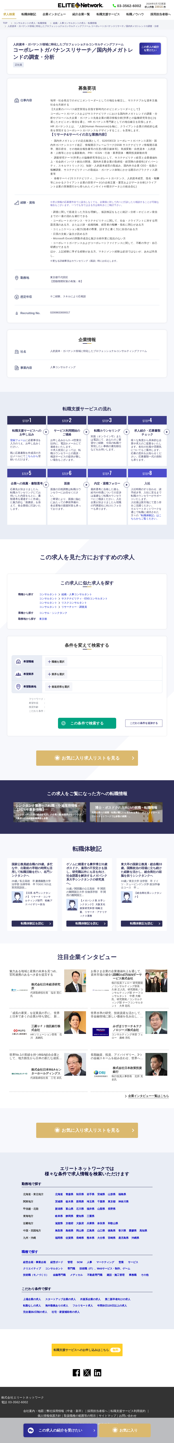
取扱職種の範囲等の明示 (80, 1415)
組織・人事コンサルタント (76, 594)
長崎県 (80, 1237)
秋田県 (80, 1194)
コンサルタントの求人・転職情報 (30, 23)
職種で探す (30, 1252)
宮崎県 (111, 1237)
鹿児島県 (123, 1237)
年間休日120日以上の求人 (112, 1305)
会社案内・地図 (33, 1410)
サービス (133, 1262)
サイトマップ (107, 1415)
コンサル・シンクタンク (53, 612)
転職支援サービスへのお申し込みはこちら (87, 1350)
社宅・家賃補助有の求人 (66, 1311)
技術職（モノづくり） (36, 1274)
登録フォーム (17, 440)
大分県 (101, 1237)
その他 (145, 1274)
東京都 (43, 618)
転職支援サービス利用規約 (128, 1410)
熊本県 (90, 1237)
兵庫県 (90, 1223)
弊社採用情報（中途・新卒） (65, 1410)
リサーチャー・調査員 (74, 606)
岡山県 (80, 1230)
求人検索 (9, 14)
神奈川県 (123, 1201)
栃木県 (69, 1201)
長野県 (111, 1208)
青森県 (69, 1194)
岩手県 (90, 1194)
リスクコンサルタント (74, 602)
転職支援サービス (108, 14)
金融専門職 (59, 1274)
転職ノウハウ (135, 14)
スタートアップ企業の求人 (60, 1299)
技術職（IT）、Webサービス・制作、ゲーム (104, 1268)
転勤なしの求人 (32, 1305)
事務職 (133, 1274)
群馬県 (80, 1201)
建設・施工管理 (116, 1274)
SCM (80, 1262)
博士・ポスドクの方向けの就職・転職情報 (126, 812)
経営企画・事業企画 (34, 1262)
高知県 (143, 1230)
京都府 (69, 1223)
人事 (89, 1262)
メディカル (76, 1274)
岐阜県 (59, 1216)
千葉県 (101, 1201)
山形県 (111, 1194)
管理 (70, 1262)
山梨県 (101, 1208)
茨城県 (59, 1201)
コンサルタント (48, 594)
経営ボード (56, 1262)
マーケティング (105, 1262)
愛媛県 (133, 1230)
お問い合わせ (128, 1415)
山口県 (101, 1230)
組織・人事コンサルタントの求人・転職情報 (75, 23)
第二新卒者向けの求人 (117, 1299)
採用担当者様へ (160, 14)
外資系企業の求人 (90, 1299)
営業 (121, 1262)
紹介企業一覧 (81, 14)
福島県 (122, 1194)
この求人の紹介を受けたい (150, 48)
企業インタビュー (54, 14)
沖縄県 (135, 1237)
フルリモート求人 (83, 1305)
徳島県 (111, 1230)
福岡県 (59, 1237)
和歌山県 (113, 1223)
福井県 (90, 1208)
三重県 (90, 1216)
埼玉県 (90, 1201)
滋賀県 (59, 1223)
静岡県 (69, 1216)
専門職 (71, 1268)
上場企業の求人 (32, 1299)
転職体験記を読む (32, 923)
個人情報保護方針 (49, 1415)
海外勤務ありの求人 (56, 1305)
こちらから (31, 456)
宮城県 (101, 1194)
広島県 (90, 1230)
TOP (5, 23)
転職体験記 (28, 14)
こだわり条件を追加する (144, 723)
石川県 (80, 1208)
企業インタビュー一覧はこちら (148, 1095)
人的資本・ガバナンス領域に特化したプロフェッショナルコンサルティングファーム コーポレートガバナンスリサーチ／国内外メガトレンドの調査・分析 (83, 26)
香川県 (122, 1230)
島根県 (69, 1230)
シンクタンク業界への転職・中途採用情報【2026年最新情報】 (49, 812)
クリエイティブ (32, 1268)
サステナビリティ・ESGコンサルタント (84, 598)
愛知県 (80, 1216)
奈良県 (101, 1223)
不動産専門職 (94, 1274)
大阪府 (80, 1223)
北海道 (59, 1194)
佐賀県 (69, 1237)
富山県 (69, 1208)
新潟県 (59, 1208)
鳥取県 (59, 1230)
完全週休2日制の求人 (35, 1311)
